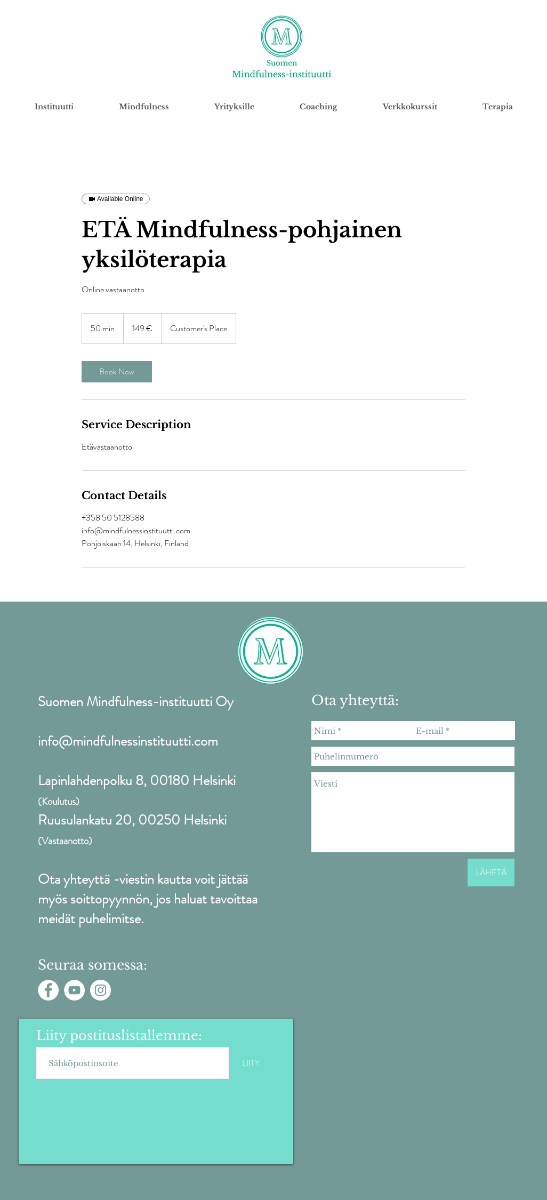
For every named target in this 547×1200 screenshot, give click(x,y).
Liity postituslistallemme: (119, 1035)
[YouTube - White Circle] (74, 990)
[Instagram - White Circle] (100, 990)
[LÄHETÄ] (491, 872)
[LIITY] (250, 1063)
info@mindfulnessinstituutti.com (128, 741)
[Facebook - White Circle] (48, 990)
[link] (117, 371)
